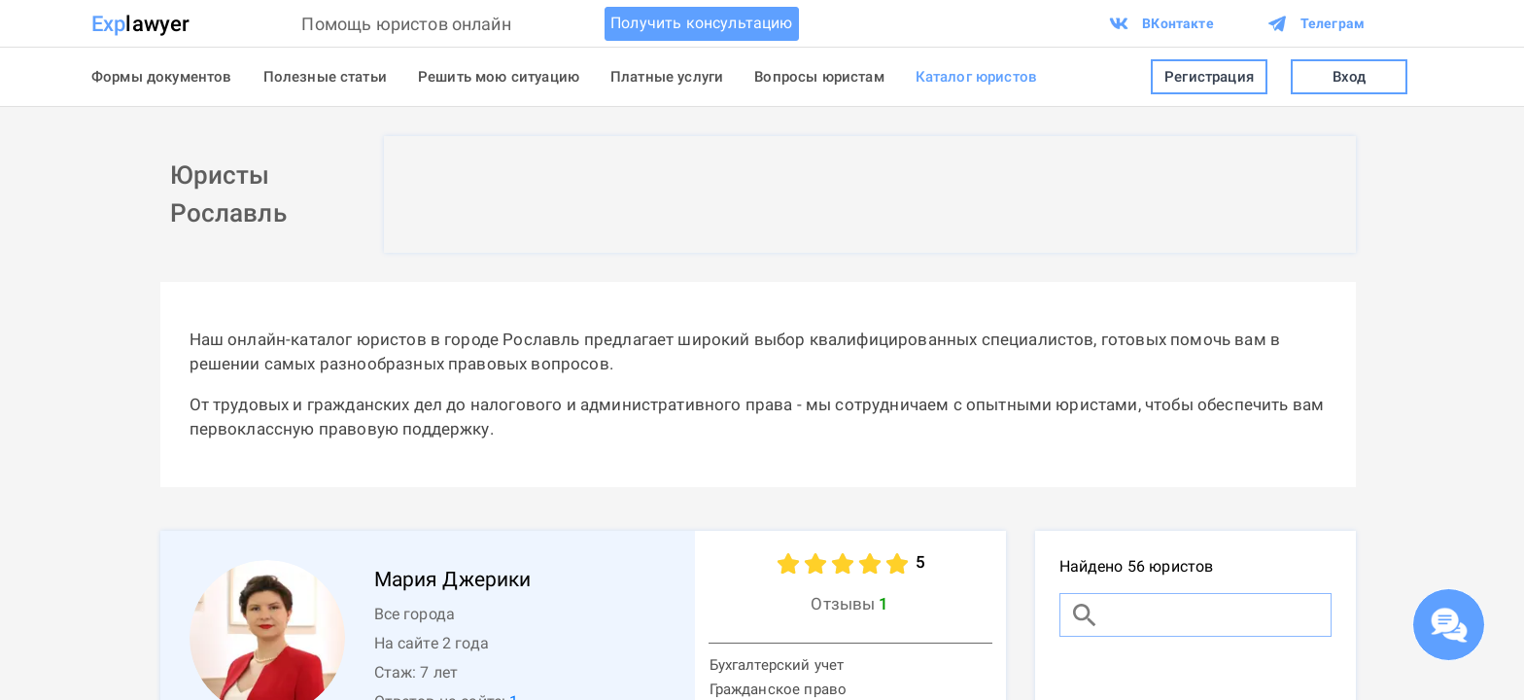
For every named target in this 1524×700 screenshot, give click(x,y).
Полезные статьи (325, 77)
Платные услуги (666, 77)
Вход (1349, 77)
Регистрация (1209, 77)
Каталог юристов (976, 77)
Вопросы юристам (818, 77)
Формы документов (161, 77)
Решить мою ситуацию (498, 77)
